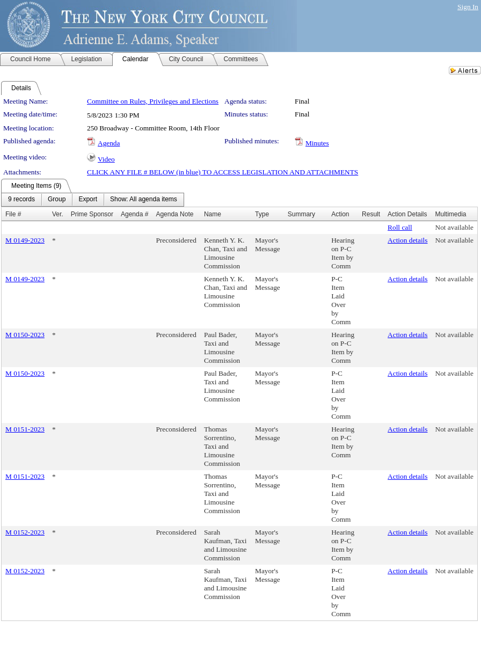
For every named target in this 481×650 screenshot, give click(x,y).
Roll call (400, 227)
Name (212, 214)
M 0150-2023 (25, 335)
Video (106, 159)
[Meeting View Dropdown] (144, 199)
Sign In (467, 7)
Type (262, 214)
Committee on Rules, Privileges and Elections (152, 101)
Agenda (109, 143)
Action (340, 214)
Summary (301, 214)
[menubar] (92, 200)
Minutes (317, 143)
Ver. (57, 214)
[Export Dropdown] (88, 199)
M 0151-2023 (25, 429)
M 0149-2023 (25, 240)
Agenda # (134, 214)
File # (13, 214)
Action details (407, 240)
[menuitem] (21, 199)
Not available (454, 227)
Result (371, 214)
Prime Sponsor (92, 214)
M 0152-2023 (25, 532)
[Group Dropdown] (56, 199)
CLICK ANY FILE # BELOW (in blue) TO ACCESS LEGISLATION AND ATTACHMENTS (222, 172)
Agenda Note (174, 214)
